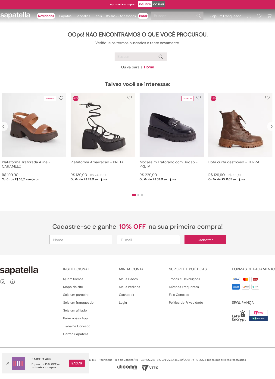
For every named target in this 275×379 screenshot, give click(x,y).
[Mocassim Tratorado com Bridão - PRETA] (172, 141)
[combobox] (178, 16)
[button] (134, 195)
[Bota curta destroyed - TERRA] (240, 141)
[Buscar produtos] (199, 16)
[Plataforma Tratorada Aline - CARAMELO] (34, 141)
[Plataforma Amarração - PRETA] (103, 141)
